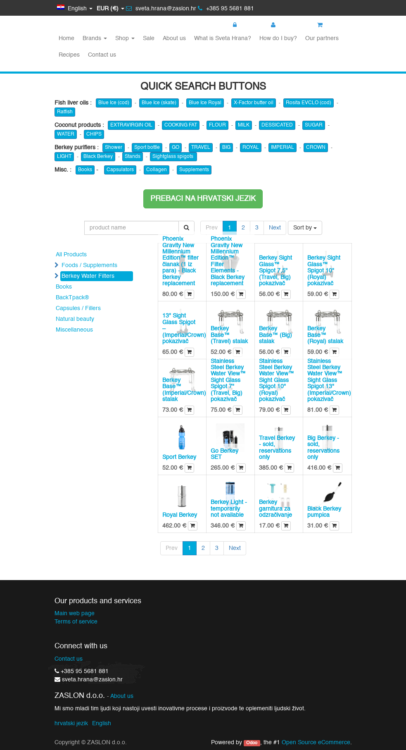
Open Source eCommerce (316, 742)
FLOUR (217, 125)
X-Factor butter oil (253, 102)
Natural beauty (75, 319)
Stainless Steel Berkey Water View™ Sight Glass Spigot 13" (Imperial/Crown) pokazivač (329, 380)
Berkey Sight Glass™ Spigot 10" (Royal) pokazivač (323, 271)
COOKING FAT (180, 125)
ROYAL (250, 147)
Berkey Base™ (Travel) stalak (229, 335)
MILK (243, 125)
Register (286, 25)
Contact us (69, 659)
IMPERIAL (282, 147)
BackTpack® (72, 298)
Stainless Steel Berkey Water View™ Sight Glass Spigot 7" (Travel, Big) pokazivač (228, 380)
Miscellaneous (74, 330)
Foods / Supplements (89, 265)
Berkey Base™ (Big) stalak (275, 335)
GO (175, 147)
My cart (331, 25)
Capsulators (120, 169)
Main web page (75, 613)
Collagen (156, 169)
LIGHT (64, 156)
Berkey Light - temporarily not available (229, 508)
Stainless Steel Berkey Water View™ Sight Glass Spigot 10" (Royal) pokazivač (276, 380)
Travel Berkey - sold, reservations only (277, 447)
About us (121, 696)
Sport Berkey (179, 457)
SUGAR (314, 125)
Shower (113, 147)
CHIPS (94, 134)
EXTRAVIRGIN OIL (131, 125)
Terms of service (76, 622)
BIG (226, 147)
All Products (71, 255)
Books (85, 169)
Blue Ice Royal (205, 102)
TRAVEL (200, 147)
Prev (212, 228)
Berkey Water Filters (88, 276)
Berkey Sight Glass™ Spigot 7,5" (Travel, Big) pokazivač (275, 271)
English (101, 723)
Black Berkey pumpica (324, 512)
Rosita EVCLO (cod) (308, 102)
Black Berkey (98, 156)
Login (244, 25)
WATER (65, 134)
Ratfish (65, 112)
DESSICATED (277, 125)
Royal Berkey (179, 515)
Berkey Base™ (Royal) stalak (325, 335)
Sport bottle (147, 147)
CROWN (315, 147)
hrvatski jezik (71, 723)
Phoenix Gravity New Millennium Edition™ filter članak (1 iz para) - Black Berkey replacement (180, 261)
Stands (132, 156)
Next (275, 228)
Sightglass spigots (173, 156)
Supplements (194, 169)
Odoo (251, 743)
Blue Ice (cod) (113, 102)
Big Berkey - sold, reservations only (323, 447)
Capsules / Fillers (78, 308)
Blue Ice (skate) (159, 102)
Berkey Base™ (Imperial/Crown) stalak (184, 389)
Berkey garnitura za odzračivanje (275, 508)
